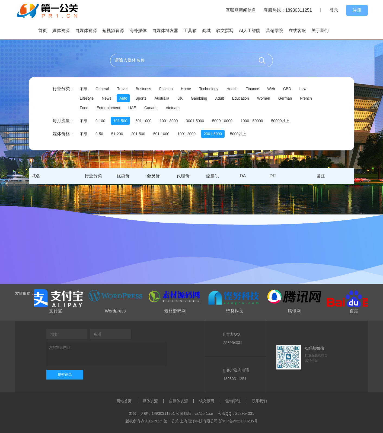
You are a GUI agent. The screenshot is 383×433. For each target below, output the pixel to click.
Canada (151, 108)
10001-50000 (252, 121)
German (285, 98)
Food (84, 108)
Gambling (199, 98)
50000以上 (280, 121)
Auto (123, 98)
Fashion (166, 89)
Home (186, 89)
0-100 (100, 121)
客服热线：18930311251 (288, 10)
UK (180, 98)
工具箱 (190, 30)
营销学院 (274, 30)
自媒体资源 (86, 30)
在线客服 (297, 30)
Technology (208, 89)
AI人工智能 (249, 30)
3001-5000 (195, 121)
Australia (162, 98)
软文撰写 (225, 30)
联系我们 (259, 401)
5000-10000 (222, 121)
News (106, 98)
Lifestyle (87, 98)
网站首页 (124, 401)
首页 (42, 30)
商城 (206, 30)
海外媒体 (138, 30)
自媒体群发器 (165, 30)
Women (263, 98)
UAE (132, 108)
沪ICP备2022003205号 (238, 421)
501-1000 (143, 121)
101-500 (120, 121)
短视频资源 (113, 30)
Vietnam (173, 108)
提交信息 (65, 374)
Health (231, 89)
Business (143, 89)
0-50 (99, 134)
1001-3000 (168, 121)
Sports (140, 98)
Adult (219, 98)
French (306, 98)
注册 (357, 10)
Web (271, 89)
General (102, 89)
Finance (252, 89)
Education (240, 98)
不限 (83, 89)
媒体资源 (61, 30)
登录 (334, 10)
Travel (122, 89)
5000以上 (238, 134)
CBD (287, 89)
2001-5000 (213, 134)
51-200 (117, 134)
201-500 (138, 134)
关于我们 (320, 30)
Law (302, 89)
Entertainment (108, 108)
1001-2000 (186, 134)
